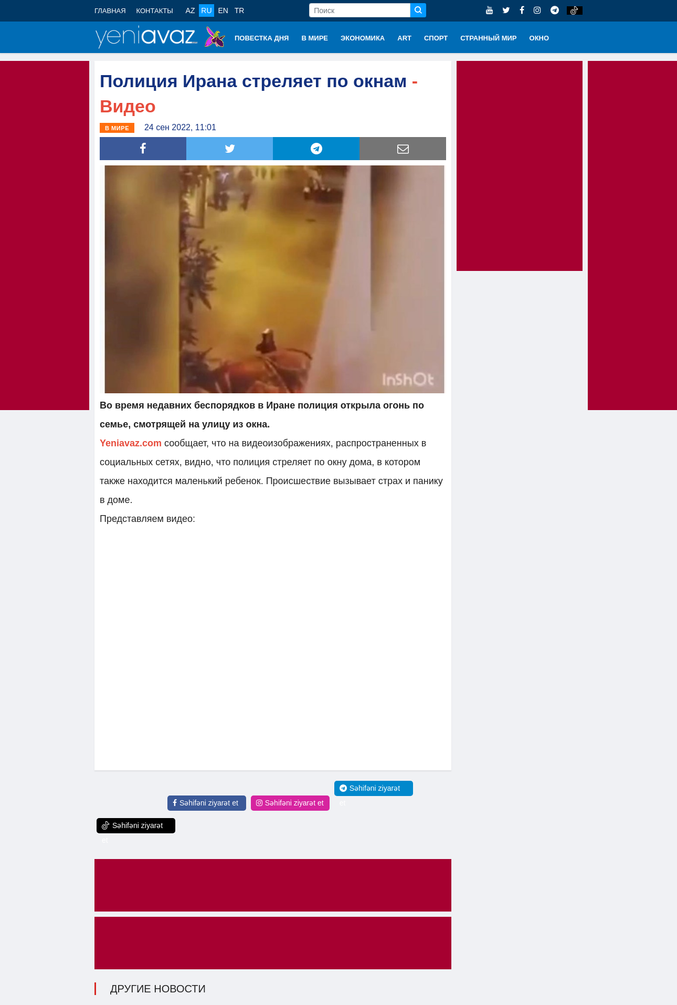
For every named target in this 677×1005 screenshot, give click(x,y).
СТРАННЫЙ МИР (488, 38)
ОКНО (539, 38)
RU (206, 10)
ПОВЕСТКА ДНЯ (262, 38)
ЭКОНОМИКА (363, 38)
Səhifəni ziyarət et (205, 802)
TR (240, 10)
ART (404, 38)
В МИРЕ (314, 38)
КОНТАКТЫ (154, 11)
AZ (190, 10)
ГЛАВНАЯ (110, 11)
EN (223, 10)
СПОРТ (436, 38)
